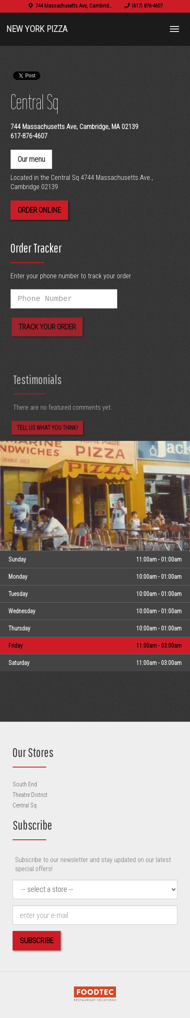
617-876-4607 (29, 136)
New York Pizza (36, 29)
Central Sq (25, 805)
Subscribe (36, 940)
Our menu (31, 159)
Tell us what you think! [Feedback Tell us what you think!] (47, 431)
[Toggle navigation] (174, 29)
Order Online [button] (39, 210)
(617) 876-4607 (147, 6)
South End (25, 784)
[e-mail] (95, 915)
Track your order (47, 330)
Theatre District (30, 794)
